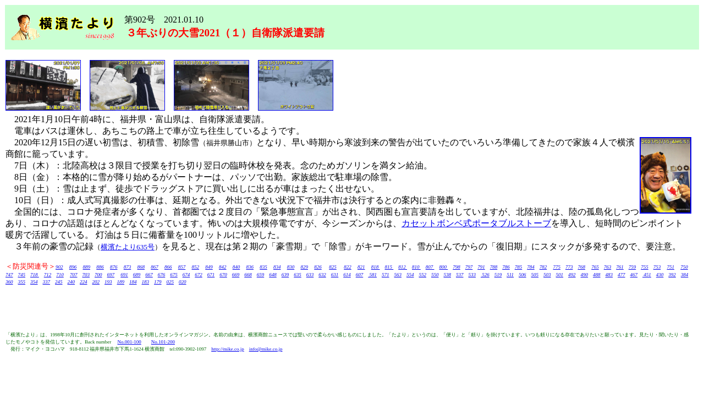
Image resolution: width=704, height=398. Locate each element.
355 (22, 282)
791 (481, 267)
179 (158, 282)
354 (34, 282)
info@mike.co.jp (266, 349)
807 (430, 267)
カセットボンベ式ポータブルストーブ (476, 223)
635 (297, 274)
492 (572, 274)
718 (34, 274)
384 (685, 274)
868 (141, 267)
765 (595, 267)
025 (170, 282)
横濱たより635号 (128, 247)
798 (456, 267)
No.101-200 (163, 342)
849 (209, 267)
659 (261, 274)
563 (398, 274)
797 (469, 267)
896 (73, 267)
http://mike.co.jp (227, 349)
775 (557, 267)
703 (86, 274)
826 (318, 267)
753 (657, 267)
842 (223, 267)
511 (510, 274)
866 (168, 267)
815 (389, 267)
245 (59, 282)
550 (435, 274)
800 (443, 267)
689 (137, 274)
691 (124, 274)
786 (506, 267)
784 (531, 267)
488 (597, 274)
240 (71, 282)
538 (448, 274)
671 (211, 274)
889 (87, 267)
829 (305, 267)
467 (634, 274)
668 (248, 274)
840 (236, 267)
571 (385, 274)
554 (410, 274)
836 (250, 267)
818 (375, 267)
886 (100, 267)
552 (423, 274)
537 (460, 274)
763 (608, 267)
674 (186, 274)
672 (198, 274)
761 (620, 267)
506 (522, 274)
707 (74, 274)
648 (273, 274)
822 (347, 267)
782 (543, 267)
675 (174, 274)
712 (48, 274)
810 (416, 267)
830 (291, 267)
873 (127, 267)
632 (322, 274)
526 (485, 274)
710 (60, 274)
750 (684, 267)
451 (646, 274)
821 (361, 267)
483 (609, 274)
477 (621, 274)
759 (632, 267)
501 (560, 274)
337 (47, 282)
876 (114, 267)
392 (672, 274)
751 (671, 267)
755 (644, 267)
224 (83, 282)
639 (285, 274)
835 (263, 267)
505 (535, 274)
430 (660, 274)
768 (582, 267)
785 (518, 267)
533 (472, 274)
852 (196, 267)
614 (347, 274)
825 (333, 267)
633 (310, 274)
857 (182, 267)
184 (133, 282)
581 (372, 274)
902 (59, 267)
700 (98, 274)
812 (402, 267)
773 (569, 267)
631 (335, 274)
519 (498, 274)
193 (108, 282)
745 (22, 274)
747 (9, 274)
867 (154, 267)
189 (121, 282)
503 (547, 274)
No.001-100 (129, 342)
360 (9, 282)
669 (236, 274)
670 (223, 274)
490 (584, 274)
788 (494, 267)
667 (149, 274)
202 (96, 282)
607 (360, 274)
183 (146, 282)
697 (111, 274)
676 (162, 274)
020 (182, 282)
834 (277, 267)
